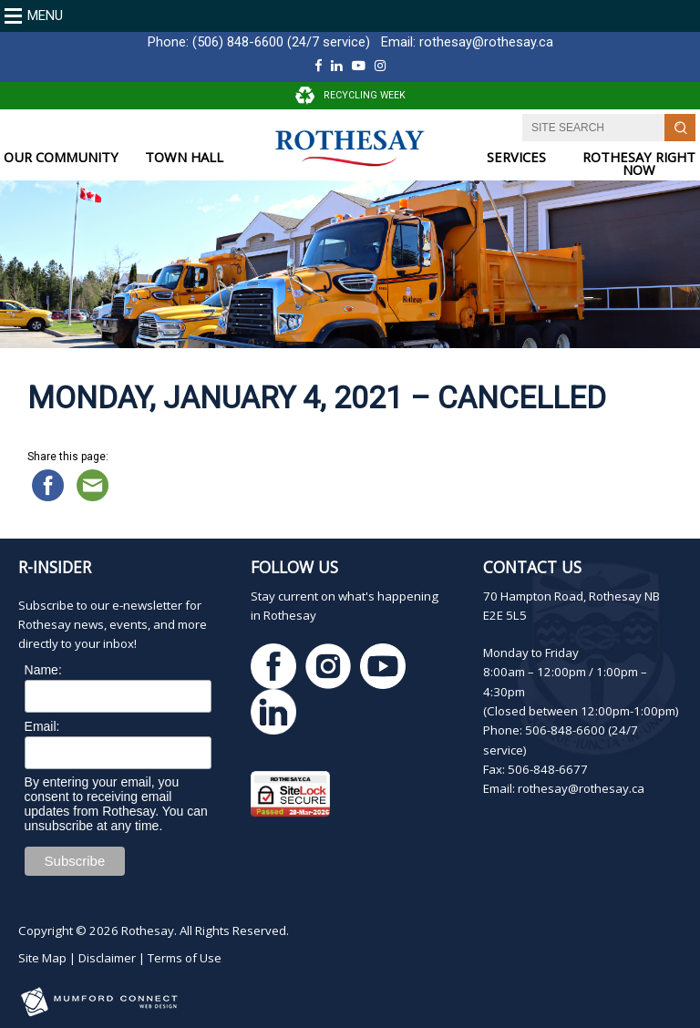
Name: (43, 670)
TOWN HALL (184, 157)
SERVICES (516, 157)
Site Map (42, 958)
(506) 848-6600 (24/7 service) (281, 42)
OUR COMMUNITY (61, 157)
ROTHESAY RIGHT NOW (638, 163)
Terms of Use (184, 958)
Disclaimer (107, 958)
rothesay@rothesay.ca (486, 42)
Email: (42, 726)
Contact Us (532, 567)
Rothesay (147, 930)
